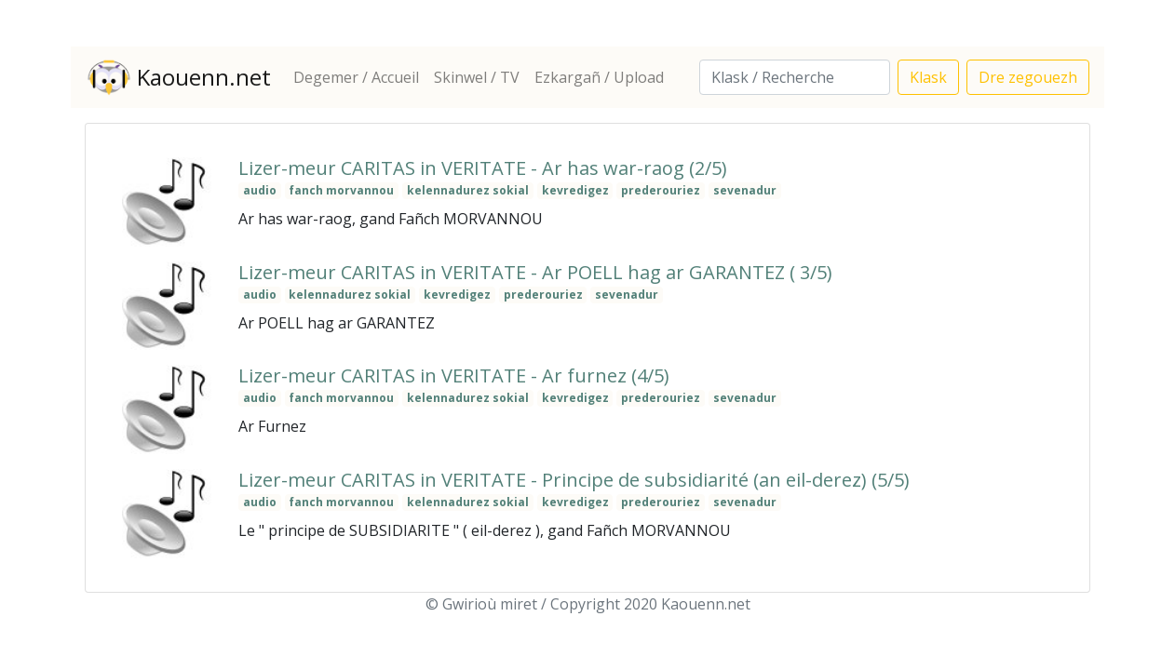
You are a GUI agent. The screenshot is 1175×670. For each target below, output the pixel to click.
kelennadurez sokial (468, 190)
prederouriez (660, 190)
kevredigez (575, 190)
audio (260, 190)
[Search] (794, 77)
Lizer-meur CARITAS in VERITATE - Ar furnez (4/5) (453, 375)
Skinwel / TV (477, 77)
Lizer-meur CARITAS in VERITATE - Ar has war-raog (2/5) (482, 168)
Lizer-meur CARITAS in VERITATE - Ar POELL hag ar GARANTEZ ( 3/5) (535, 272)
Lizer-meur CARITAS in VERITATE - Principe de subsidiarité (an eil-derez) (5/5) (574, 479)
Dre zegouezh (1028, 77)
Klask (928, 77)
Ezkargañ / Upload (599, 77)
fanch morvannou (341, 190)
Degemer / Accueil (356, 77)
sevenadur (745, 190)
